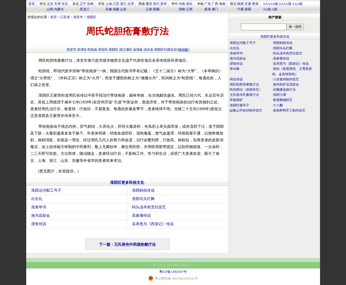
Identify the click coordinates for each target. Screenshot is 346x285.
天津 (57, 4)
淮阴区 (91, 17)
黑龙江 (84, 9)
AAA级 (297, 4)
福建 (116, 9)
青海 (255, 4)
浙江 (123, 4)
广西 (215, 4)
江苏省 (65, 17)
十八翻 (278, 105)
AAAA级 (285, 4)
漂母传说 (38, 224)
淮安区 (103, 49)
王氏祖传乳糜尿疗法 (244, 95)
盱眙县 (92, 49)
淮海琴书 (38, 207)
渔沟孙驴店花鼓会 (286, 84)
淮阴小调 (279, 95)
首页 (31, 4)
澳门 (215, 9)
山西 (50, 9)
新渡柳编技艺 (282, 100)
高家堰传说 (141, 216)
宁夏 (240, 9)
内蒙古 (59, 9)
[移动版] (183, 49)
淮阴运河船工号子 (46, 190)
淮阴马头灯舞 (143, 199)
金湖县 (138, 49)
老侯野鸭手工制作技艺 (289, 110)
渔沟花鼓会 (40, 216)
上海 (108, 4)
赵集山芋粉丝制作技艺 (246, 110)
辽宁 (83, 4)
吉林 (90, 4)
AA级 (267, 9)
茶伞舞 (234, 69)
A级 (274, 9)
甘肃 (248, 4)
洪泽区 (82, 49)
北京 (50, 4)
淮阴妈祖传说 (143, 190)
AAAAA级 (270, 4)
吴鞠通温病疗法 (284, 89)
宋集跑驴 (236, 100)
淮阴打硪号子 (239, 105)
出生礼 (36, 199)
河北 (64, 4)
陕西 (240, 4)
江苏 (116, 4)
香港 (207, 9)
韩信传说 (236, 79)
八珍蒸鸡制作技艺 (286, 79)
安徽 (108, 9)
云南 (149, 9)
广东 (207, 4)
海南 (222, 4)
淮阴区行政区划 (165, 49)
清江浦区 (125, 49)
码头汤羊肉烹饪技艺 (149, 207)
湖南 (182, 9)
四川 (156, 4)
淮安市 (78, 17)
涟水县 (148, 49)
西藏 (156, 9)
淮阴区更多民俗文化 (127, 183)
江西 (189, 9)
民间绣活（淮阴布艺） (246, 89)
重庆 (149, 4)
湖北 (189, 4)
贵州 (163, 4)
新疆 (248, 9)
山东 (123, 9)
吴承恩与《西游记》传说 (153, 224)
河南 (182, 4)
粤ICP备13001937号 (173, 272)
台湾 (130, 4)
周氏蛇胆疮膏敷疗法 (244, 84)
